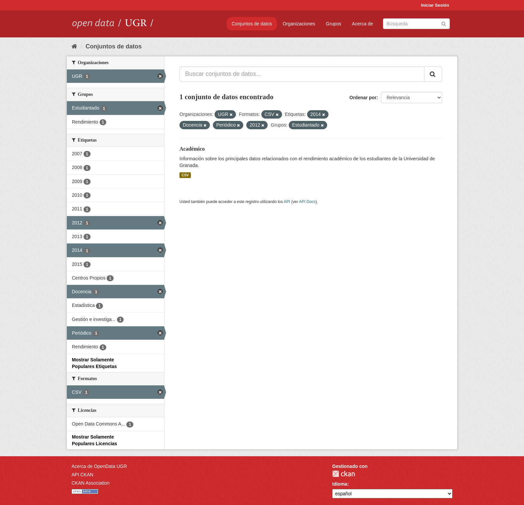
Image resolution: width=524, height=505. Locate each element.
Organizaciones (299, 23)
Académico (192, 149)
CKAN (343, 473)
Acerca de (362, 23)
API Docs (307, 201)
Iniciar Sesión (435, 5)
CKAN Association (91, 483)
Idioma (339, 484)
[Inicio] (74, 46)
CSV (185, 175)
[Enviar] (443, 23)
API (287, 201)
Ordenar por (363, 97)
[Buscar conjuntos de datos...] (301, 74)
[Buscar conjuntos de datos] (416, 23)
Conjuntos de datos (252, 23)
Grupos (333, 23)
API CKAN (82, 474)
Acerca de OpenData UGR (99, 466)
